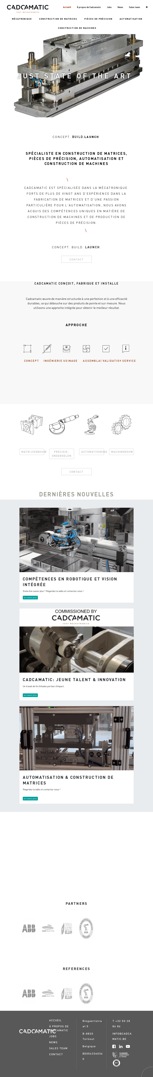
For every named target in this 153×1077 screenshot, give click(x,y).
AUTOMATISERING (92, 451)
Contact (76, 259)
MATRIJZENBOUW (32, 451)
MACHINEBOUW (122, 451)
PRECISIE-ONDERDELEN (61, 453)
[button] (147, 7)
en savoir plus (30, 597)
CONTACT (76, 471)
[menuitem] (22, 19)
